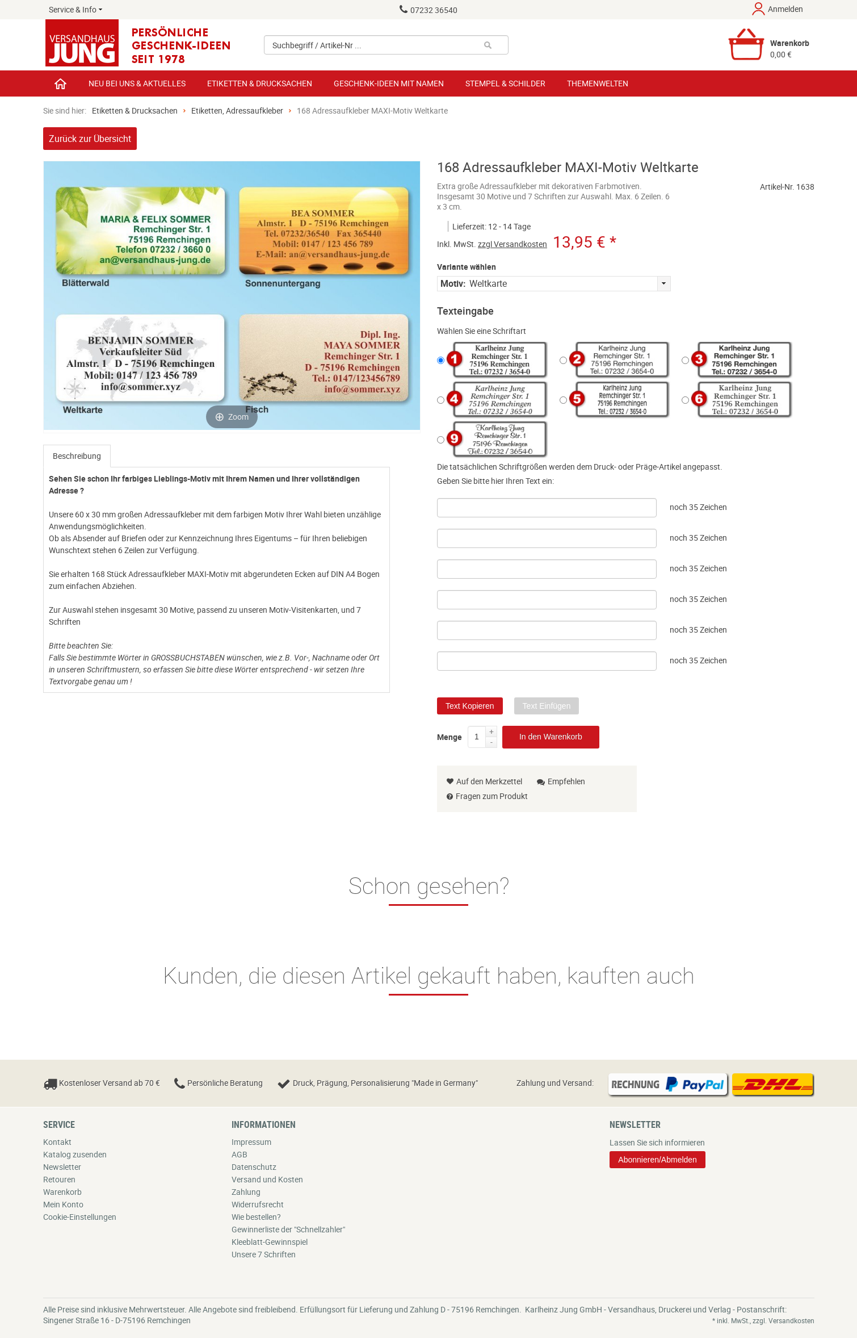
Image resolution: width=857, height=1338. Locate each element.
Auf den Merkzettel (484, 781)
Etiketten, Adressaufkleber (237, 110)
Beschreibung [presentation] (77, 455)
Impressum (251, 1141)
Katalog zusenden (75, 1154)
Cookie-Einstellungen (79, 1216)
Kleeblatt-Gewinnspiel (270, 1241)
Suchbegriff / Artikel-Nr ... (317, 45)
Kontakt (57, 1141)
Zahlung (246, 1191)
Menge (449, 734)
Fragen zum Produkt (492, 796)
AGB (239, 1154)
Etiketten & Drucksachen (135, 110)
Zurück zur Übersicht (90, 138)
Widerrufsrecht (258, 1204)
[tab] (77, 456)
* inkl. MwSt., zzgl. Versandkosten (763, 1320)
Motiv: (453, 283)
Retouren (59, 1179)
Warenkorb (62, 1191)
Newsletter (62, 1166)
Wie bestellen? (256, 1216)
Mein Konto (63, 1204)
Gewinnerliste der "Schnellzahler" (288, 1229)
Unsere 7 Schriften (264, 1254)
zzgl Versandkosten (512, 244)
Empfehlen (561, 781)
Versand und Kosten (267, 1179)
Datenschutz (254, 1166)
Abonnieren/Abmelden (657, 1159)
